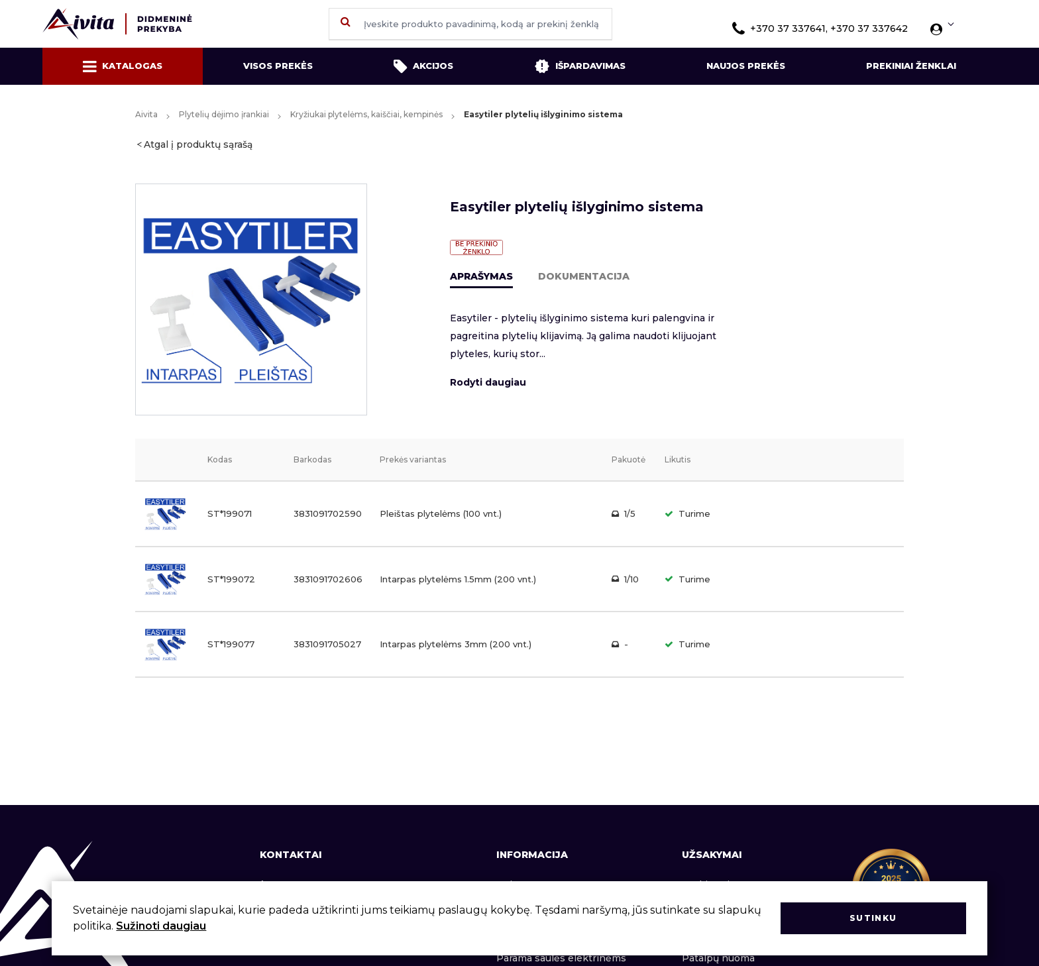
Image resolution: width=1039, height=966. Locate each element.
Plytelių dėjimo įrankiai (224, 114)
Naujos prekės (745, 65)
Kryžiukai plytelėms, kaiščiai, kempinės (366, 114)
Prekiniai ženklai (911, 65)
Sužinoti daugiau (161, 926)
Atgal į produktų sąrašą (198, 144)
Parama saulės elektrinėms (561, 958)
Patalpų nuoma (718, 958)
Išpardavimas (580, 66)
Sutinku (873, 918)
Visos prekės (278, 65)
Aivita (146, 114)
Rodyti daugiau (488, 382)
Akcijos (423, 66)
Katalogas (122, 66)
